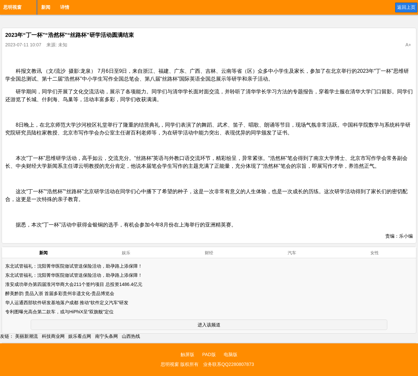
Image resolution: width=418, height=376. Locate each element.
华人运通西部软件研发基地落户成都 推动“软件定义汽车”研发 (66, 302)
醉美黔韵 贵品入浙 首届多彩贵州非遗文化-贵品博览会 (59, 293)
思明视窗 (12, 7)
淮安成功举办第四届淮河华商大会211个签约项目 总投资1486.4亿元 (73, 284)
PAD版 (209, 354)
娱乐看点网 (79, 336)
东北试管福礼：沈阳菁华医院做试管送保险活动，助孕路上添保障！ (73, 266)
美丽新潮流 (26, 336)
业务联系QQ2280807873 (228, 364)
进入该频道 (209, 324)
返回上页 (406, 7)
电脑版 (230, 354)
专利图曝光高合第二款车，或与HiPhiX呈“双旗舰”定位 (59, 311)
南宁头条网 (106, 336)
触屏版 (187, 354)
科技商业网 (53, 336)
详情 (64, 7)
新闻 (45, 7)
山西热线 (131, 336)
